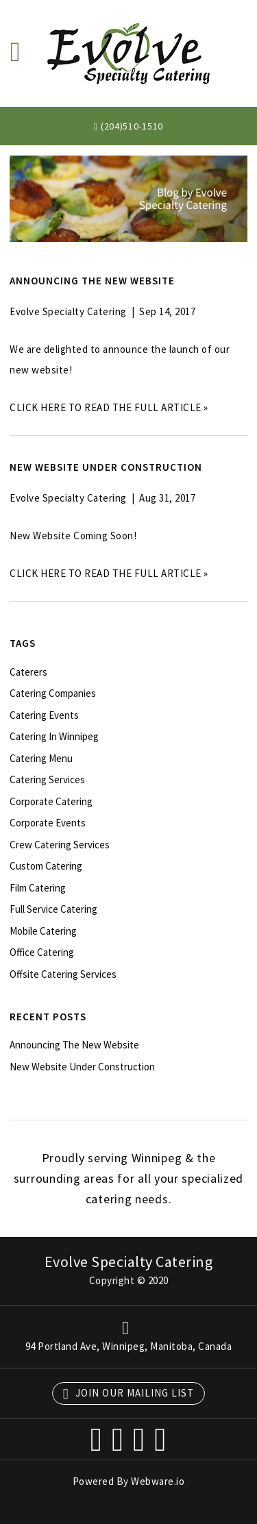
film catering (38, 887)
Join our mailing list (129, 1393)
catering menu (41, 758)
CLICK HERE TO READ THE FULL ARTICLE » (109, 407)
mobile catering (43, 930)
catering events (44, 715)
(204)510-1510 (132, 126)
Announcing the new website (92, 280)
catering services (47, 779)
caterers (28, 671)
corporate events (48, 822)
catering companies (53, 693)
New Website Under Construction (106, 467)
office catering (42, 952)
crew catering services (60, 844)
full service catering (53, 908)
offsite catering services (63, 974)
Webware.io (157, 1481)
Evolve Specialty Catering (129, 1261)
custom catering (46, 865)
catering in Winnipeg (54, 736)
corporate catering (51, 801)
